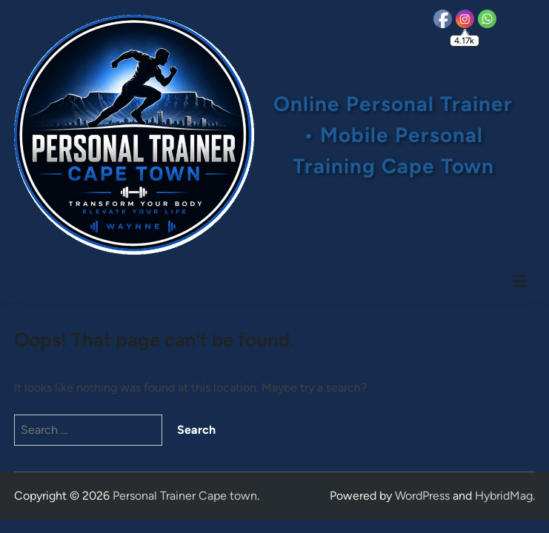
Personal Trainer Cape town (185, 496)
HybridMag (504, 496)
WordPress (422, 496)
